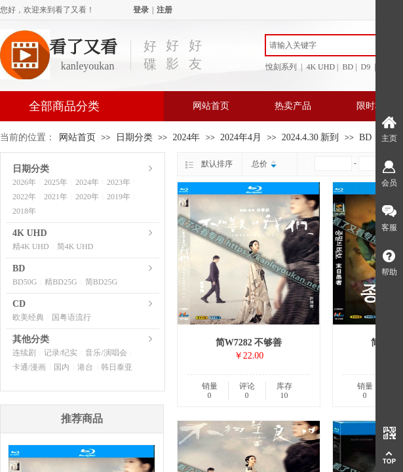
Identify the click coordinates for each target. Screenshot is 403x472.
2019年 (118, 196)
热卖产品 (293, 106)
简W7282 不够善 (249, 342)
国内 (61, 367)
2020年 (87, 196)
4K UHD (29, 233)
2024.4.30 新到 (310, 137)
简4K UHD (75, 246)
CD (19, 304)
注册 (164, 9)
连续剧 (24, 352)
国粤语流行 (71, 317)
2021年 (55, 196)
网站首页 (211, 106)
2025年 (55, 182)
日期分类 (134, 137)
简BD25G (101, 281)
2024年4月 (240, 137)
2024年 (186, 137)
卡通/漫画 (29, 367)
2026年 (24, 182)
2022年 (24, 196)
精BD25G (61, 281)
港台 (85, 367)
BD (365, 137)
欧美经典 (28, 317)
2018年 (24, 211)
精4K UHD (30, 246)
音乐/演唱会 (105, 352)
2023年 (118, 182)
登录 (141, 9)
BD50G (24, 281)
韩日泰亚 (116, 367)
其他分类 (30, 339)
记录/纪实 (60, 352)
